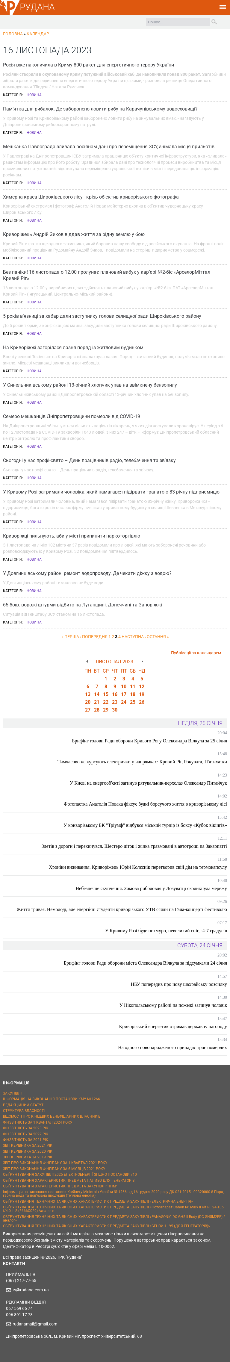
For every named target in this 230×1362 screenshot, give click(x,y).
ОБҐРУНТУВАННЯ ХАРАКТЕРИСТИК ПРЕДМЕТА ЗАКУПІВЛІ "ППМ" (60, 1186)
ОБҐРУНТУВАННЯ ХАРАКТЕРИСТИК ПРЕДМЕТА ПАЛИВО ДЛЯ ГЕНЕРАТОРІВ (68, 1180)
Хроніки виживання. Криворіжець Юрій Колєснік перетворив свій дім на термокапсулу (138, 867)
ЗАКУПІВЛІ (12, 1093)
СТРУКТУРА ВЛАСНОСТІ (24, 1111)
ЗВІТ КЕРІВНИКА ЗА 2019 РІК (27, 1157)
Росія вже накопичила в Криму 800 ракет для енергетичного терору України (88, 65)
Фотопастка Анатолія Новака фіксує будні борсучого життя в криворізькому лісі (145, 803)
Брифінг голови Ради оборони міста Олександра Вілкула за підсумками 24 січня (145, 962)
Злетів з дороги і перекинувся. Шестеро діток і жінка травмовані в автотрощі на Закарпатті (134, 846)
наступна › (134, 636)
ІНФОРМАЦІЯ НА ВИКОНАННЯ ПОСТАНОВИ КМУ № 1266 (51, 1099)
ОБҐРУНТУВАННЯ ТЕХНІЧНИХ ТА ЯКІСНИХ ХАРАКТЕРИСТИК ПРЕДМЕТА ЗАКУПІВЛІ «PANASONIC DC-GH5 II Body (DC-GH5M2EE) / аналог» (114, 1218)
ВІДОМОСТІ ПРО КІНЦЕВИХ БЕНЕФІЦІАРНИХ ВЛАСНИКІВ (51, 1116)
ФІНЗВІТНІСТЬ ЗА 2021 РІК (25, 1140)
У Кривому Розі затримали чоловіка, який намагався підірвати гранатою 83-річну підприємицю (111, 492)
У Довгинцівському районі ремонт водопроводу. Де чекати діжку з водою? (87, 573)
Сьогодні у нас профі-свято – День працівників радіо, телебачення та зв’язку (89, 460)
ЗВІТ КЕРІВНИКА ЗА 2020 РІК (27, 1151)
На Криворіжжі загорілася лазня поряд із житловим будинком (73, 347)
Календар (38, 33)
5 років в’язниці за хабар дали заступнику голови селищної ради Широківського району (102, 316)
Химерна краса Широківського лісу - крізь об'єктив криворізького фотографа (91, 197)
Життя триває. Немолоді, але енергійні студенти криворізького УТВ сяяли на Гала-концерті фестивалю (122, 909)
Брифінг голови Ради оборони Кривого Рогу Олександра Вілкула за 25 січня (149, 740)
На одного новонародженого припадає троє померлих (172, 1047)
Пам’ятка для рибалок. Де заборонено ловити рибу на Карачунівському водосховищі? (100, 109)
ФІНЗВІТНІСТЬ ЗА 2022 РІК (25, 1134)
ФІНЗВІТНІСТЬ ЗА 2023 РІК (25, 1128)
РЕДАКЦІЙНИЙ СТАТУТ (23, 1105)
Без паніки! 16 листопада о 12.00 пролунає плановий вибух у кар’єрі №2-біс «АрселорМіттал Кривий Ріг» (106, 275)
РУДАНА (37, 7)
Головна (13, 33)
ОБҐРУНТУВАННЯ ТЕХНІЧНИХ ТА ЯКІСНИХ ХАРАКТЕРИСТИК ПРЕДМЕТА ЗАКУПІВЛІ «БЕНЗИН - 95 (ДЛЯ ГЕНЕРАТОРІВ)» (106, 1226)
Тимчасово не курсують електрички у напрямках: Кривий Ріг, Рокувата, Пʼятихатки (142, 761)
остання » (158, 636)
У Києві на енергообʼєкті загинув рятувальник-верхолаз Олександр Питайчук (148, 783)
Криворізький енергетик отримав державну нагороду (173, 1026)
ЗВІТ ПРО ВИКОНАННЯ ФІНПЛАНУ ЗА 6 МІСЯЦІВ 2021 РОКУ (54, 1169)
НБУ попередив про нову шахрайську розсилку (179, 984)
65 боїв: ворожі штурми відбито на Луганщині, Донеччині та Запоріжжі (82, 605)
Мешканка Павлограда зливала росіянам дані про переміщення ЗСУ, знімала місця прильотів (108, 146)
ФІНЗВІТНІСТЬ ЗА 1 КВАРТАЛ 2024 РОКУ (37, 1122)
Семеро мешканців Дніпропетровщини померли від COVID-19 (71, 416)
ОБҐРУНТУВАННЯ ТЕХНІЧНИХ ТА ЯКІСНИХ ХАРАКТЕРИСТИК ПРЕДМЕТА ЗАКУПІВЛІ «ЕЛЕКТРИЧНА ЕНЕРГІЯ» (98, 1201)
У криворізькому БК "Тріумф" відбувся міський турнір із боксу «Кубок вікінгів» (145, 825)
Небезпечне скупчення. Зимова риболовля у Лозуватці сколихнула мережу (151, 888)
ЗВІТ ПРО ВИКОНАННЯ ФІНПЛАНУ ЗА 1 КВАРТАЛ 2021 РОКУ (55, 1163)
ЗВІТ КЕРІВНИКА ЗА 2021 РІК (27, 1145)
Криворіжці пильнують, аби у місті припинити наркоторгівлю (71, 536)
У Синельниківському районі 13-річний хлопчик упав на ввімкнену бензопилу (90, 385)
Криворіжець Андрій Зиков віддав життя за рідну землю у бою (74, 234)
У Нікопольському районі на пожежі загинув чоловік (173, 1005)
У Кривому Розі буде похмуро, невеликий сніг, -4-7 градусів (166, 930)
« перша (70, 636)
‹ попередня (94, 636)
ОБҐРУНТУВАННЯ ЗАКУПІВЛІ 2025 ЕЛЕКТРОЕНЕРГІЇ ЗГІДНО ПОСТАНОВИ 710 (70, 1174)
